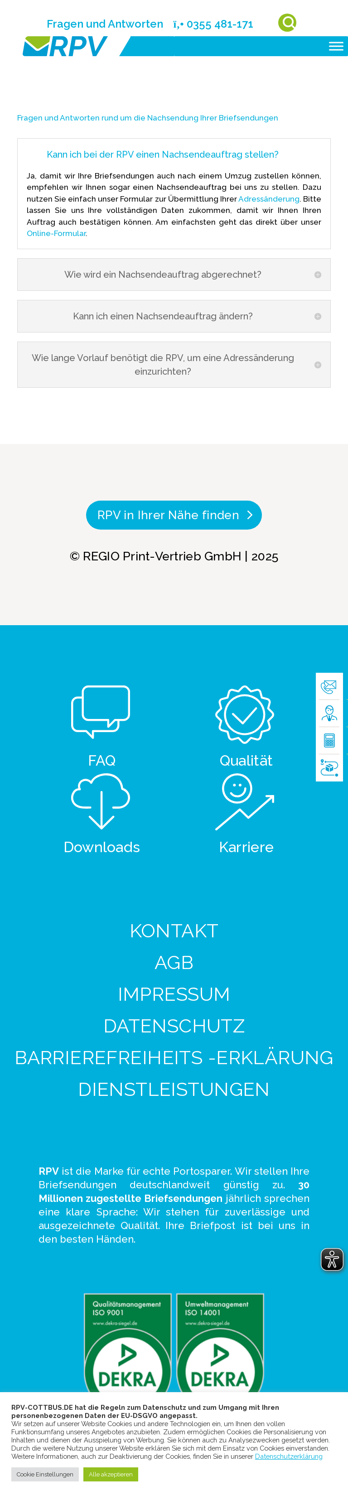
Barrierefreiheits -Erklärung (174, 1057)
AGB (174, 962)
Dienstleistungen (174, 1089)
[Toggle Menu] (336, 46)
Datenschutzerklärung (289, 1456)
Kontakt (174, 931)
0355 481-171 (213, 23)
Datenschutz (174, 1026)
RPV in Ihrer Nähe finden (168, 515)
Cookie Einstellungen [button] (45, 1474)
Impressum (174, 994)
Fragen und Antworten (105, 23)
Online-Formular (56, 233)
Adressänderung (269, 198)
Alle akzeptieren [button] (111, 1474)
